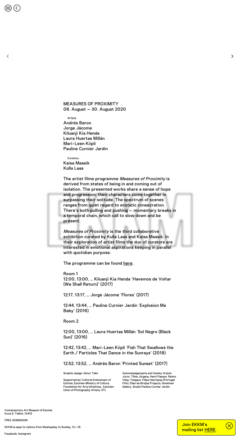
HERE (210, 430)
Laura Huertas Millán (84, 138)
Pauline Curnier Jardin (85, 149)
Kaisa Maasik (76, 163)
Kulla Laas (73, 168)
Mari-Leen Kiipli (79, 144)
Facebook (10, 433)
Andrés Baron (77, 123)
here (127, 263)
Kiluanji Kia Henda (81, 133)
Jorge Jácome (77, 128)
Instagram (24, 433)
